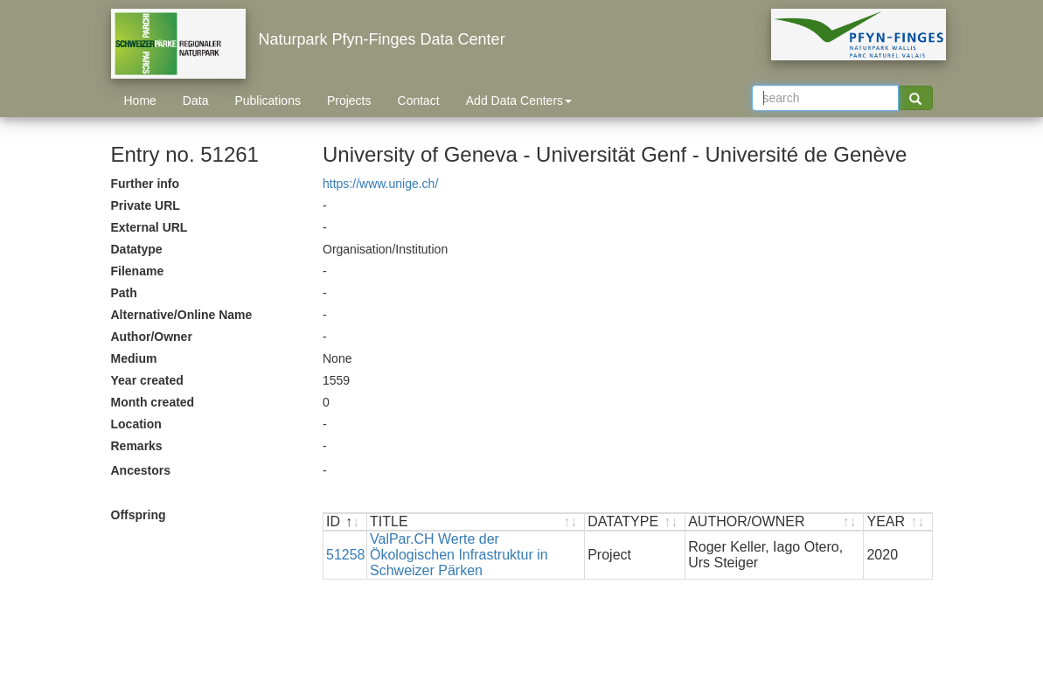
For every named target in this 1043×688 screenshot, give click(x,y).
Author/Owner (151, 337)
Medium (134, 358)
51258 (345, 554)
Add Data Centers (519, 101)
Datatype (137, 249)
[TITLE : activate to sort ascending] (476, 522)
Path (124, 293)
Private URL (145, 205)
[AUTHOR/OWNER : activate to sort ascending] (774, 522)
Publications (267, 101)
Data (196, 101)
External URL (149, 227)
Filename (137, 271)
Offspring (138, 515)
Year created (147, 380)
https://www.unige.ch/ (380, 184)
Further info (145, 184)
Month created (153, 402)
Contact (419, 101)
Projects (349, 101)
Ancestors (140, 470)
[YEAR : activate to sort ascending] (897, 522)
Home (140, 101)
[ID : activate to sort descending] (345, 522)
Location (136, 424)
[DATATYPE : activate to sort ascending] (635, 522)
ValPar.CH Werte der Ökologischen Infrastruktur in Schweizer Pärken (459, 555)
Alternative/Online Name (182, 315)
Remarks (137, 446)
